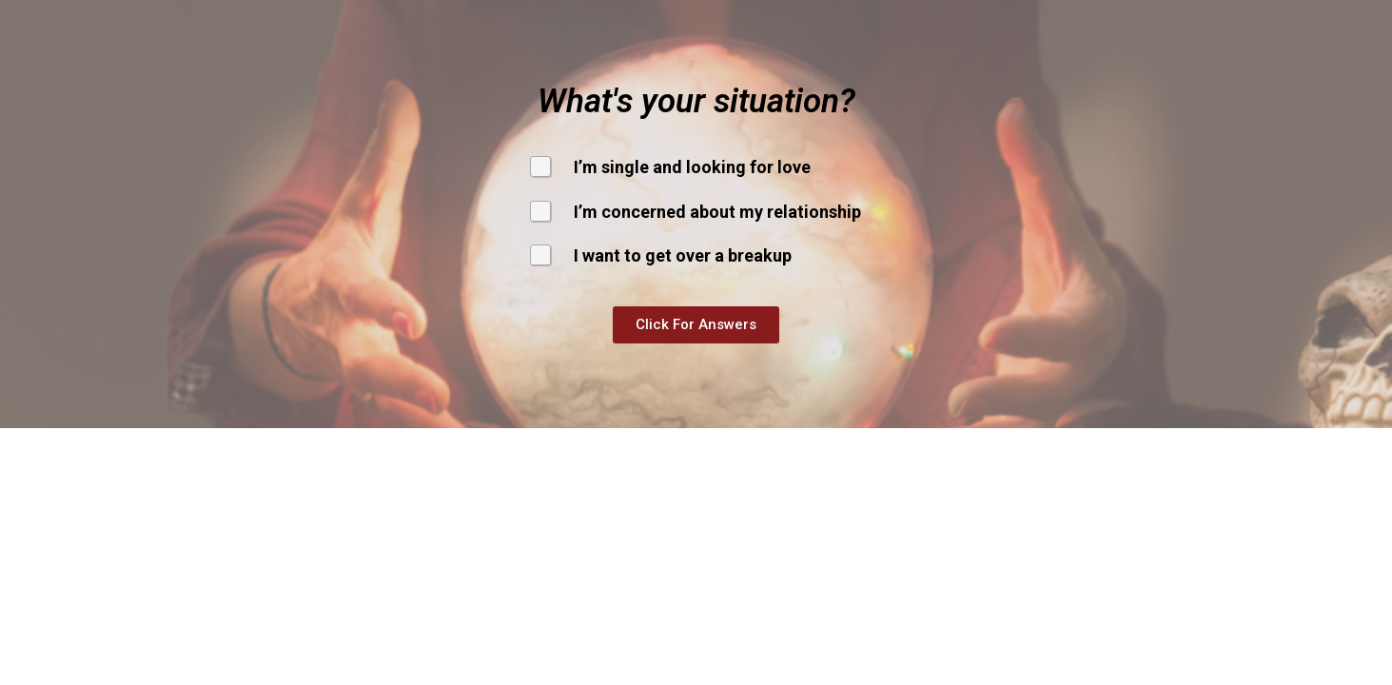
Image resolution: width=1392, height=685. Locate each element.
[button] (696, 324)
